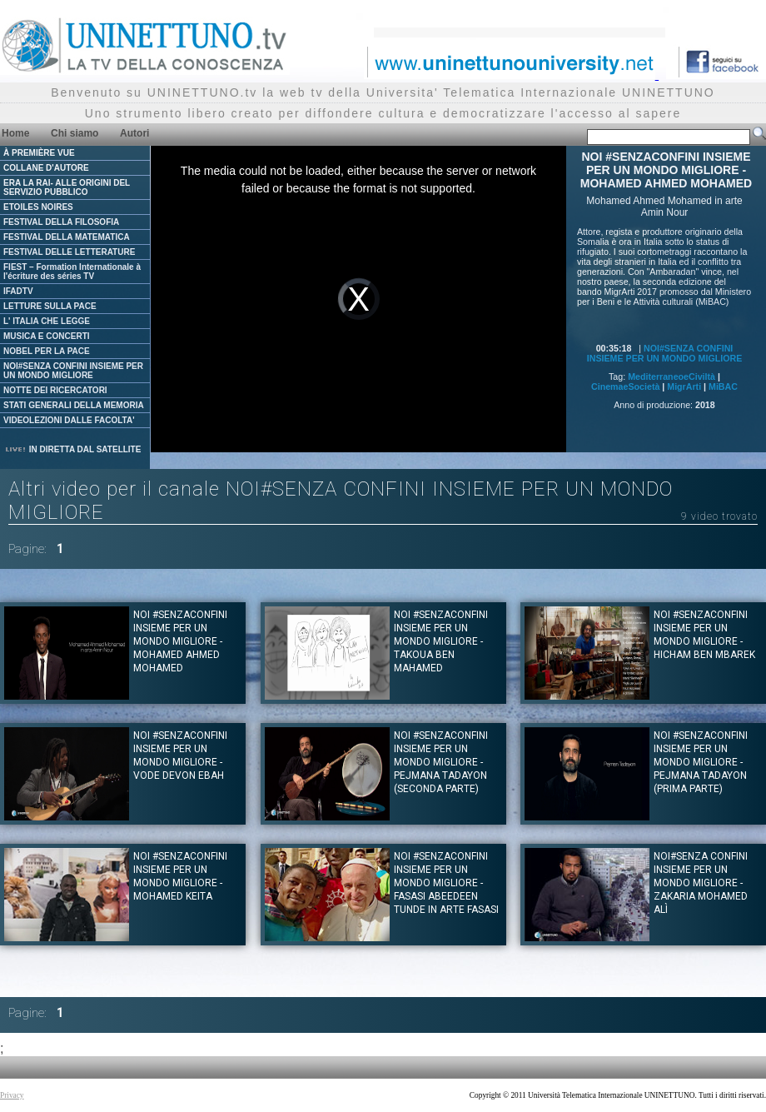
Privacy (12, 1095)
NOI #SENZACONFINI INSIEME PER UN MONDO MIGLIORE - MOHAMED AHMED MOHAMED (180, 641)
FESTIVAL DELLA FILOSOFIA (61, 222)
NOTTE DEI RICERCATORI (55, 390)
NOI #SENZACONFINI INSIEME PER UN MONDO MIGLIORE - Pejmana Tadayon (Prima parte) (701, 762)
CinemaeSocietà (625, 386)
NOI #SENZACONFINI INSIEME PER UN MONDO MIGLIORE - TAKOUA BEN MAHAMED (441, 641)
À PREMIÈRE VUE (39, 152)
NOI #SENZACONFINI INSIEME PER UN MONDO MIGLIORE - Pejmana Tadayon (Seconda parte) (441, 762)
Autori (134, 133)
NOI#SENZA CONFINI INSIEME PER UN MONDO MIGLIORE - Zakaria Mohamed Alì (701, 882)
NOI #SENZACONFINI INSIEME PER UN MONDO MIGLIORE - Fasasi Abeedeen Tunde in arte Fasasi (446, 882)
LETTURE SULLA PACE (50, 306)
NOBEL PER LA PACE (46, 351)
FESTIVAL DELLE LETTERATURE (69, 252)
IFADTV (18, 291)
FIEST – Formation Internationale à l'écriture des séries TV (72, 271)
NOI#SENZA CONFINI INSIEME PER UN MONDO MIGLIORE (73, 371)
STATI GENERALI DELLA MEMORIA (73, 405)
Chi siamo (74, 133)
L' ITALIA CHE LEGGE (46, 321)
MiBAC (723, 386)
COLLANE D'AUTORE (46, 167)
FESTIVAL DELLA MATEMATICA (66, 237)
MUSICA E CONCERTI (46, 336)
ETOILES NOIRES (38, 207)
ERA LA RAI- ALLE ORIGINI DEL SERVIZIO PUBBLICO (66, 187)
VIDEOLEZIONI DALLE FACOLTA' (69, 420)
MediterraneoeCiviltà (671, 376)
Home (15, 133)
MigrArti (684, 386)
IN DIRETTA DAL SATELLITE (72, 449)
